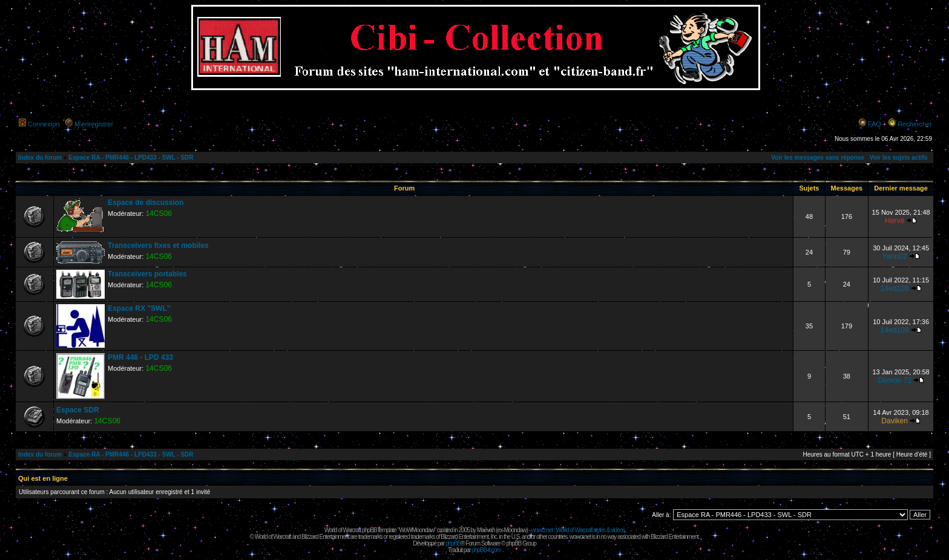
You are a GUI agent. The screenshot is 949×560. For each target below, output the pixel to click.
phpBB (453, 543)
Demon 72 (894, 380)
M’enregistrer (93, 124)
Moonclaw (515, 530)
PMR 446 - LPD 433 (140, 357)
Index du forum (40, 157)
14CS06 (158, 213)
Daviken (894, 421)
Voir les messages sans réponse (817, 157)
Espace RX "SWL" (139, 308)
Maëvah (486, 530)
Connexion (44, 124)
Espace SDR (77, 410)
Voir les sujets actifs (898, 157)
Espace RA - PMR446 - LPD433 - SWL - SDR (130, 157)
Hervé (894, 221)
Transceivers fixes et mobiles (158, 245)
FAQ (874, 124)
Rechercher (915, 124)
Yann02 (894, 256)
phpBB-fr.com (486, 550)
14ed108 (895, 288)
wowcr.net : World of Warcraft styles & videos (578, 530)
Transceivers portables (147, 274)
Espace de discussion (145, 202)
